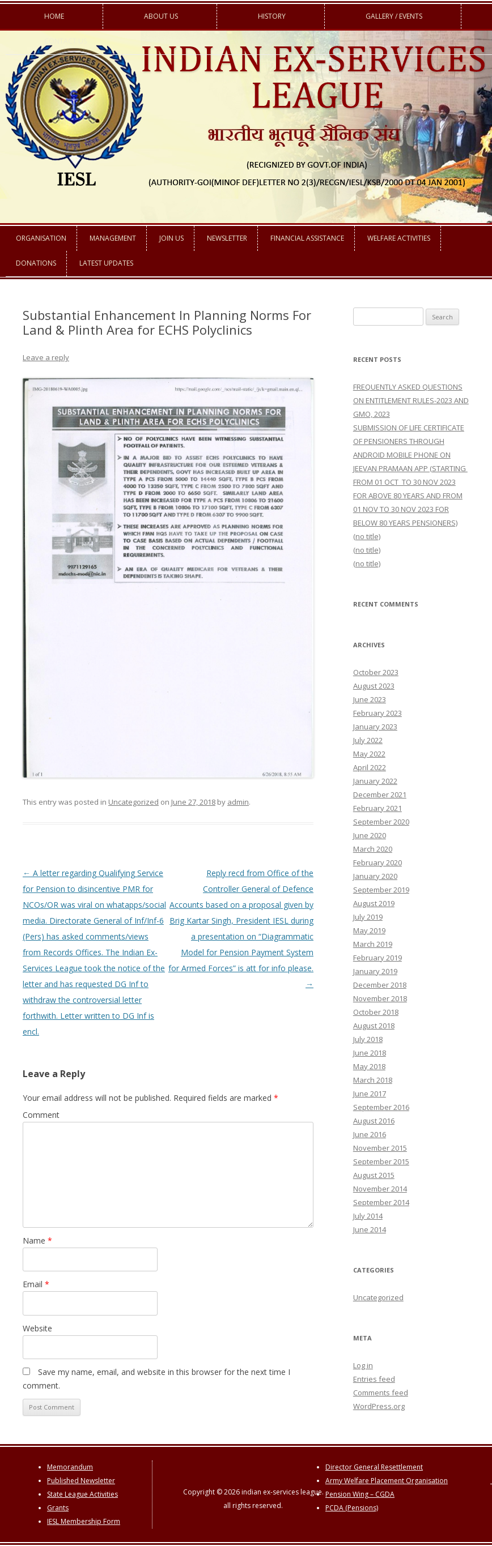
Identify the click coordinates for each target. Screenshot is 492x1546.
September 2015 (381, 1161)
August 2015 (374, 1175)
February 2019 (377, 958)
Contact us (65, 41)
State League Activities (82, 1494)
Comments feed (380, 1392)
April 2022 (369, 767)
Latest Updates (106, 263)
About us (161, 16)
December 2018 (379, 985)
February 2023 (377, 713)
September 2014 (381, 1202)
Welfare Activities (398, 238)
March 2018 (372, 1080)
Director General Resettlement (374, 1467)
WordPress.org (379, 1406)
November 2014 (380, 1189)
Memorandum (70, 1467)
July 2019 (368, 917)
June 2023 (369, 699)
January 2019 (375, 971)
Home (54, 16)
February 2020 (377, 862)
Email (36, 1284)
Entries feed (374, 1379)
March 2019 (372, 944)
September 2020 (381, 822)
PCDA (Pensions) (351, 1508)
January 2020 (375, 876)
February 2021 (377, 808)
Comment (41, 1114)
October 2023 (375, 672)
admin (238, 802)
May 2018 (369, 1066)
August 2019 (374, 903)
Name (37, 1240)
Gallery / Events (394, 16)
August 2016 (374, 1121)
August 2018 (374, 1025)
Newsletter (227, 238)
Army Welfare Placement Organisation (386, 1480)
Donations (36, 263)
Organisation (41, 238)
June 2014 (369, 1229)
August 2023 (374, 686)
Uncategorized (133, 802)
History (272, 16)
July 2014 (368, 1216)
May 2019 (369, 930)
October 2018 (375, 1012)
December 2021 (379, 794)
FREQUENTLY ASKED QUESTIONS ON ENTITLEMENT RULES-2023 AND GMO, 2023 (411, 400)
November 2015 (380, 1148)
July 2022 (368, 740)
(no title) (366, 536)
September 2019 (381, 890)
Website (37, 1328)
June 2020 (369, 835)
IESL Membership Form (83, 1521)
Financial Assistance (307, 238)
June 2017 (369, 1093)
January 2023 (375, 726)
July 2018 (368, 1039)
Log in (363, 1365)
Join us (171, 238)
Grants (58, 1508)
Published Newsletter (81, 1480)
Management (113, 238)
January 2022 (375, 781)
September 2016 (381, 1107)
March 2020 (372, 849)
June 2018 (369, 1053)
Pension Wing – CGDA (360, 1494)
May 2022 (369, 754)
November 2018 (380, 998)
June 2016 (369, 1134)
